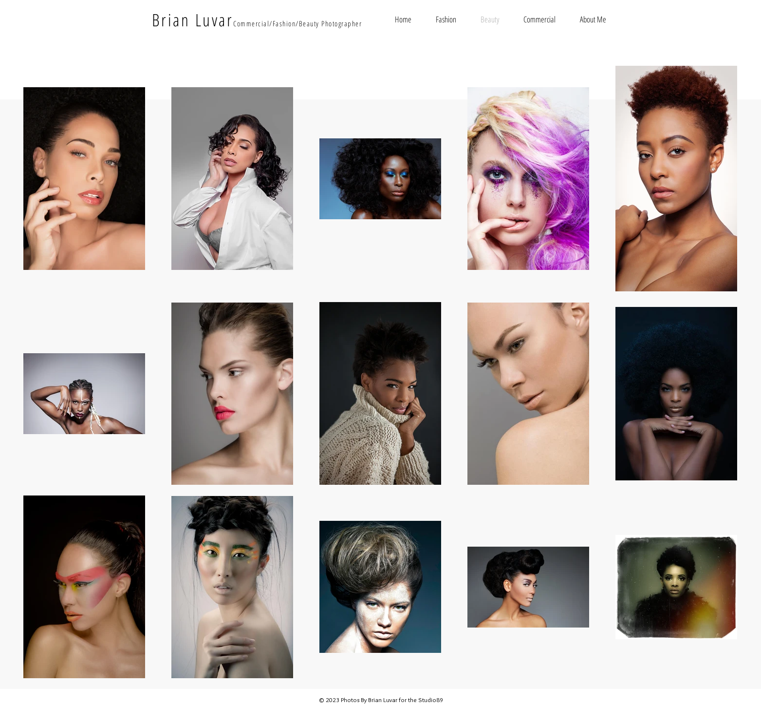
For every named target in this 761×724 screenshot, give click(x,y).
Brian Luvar (193, 19)
